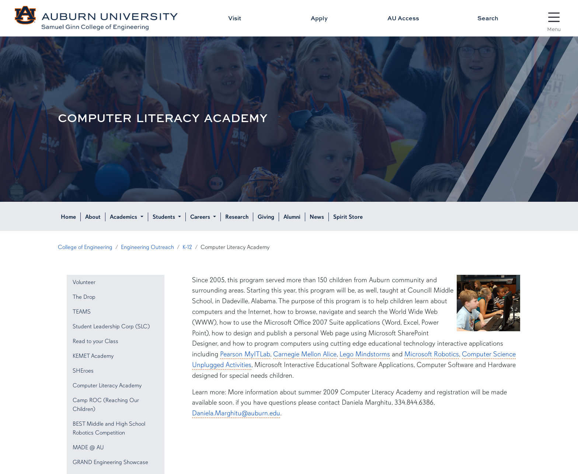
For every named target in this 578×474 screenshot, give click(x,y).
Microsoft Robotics (431, 354)
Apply (319, 18)
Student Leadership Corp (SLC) (111, 326)
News (317, 217)
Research (236, 217)
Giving (266, 217)
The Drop (84, 297)
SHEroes (83, 370)
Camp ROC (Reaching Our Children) (106, 405)
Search (487, 18)
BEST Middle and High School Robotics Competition (109, 428)
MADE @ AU (88, 447)
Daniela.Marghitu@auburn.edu (236, 413)
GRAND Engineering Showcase (110, 462)
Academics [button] (124, 217)
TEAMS (82, 311)
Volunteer (84, 282)
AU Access (403, 18)
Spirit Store (348, 217)
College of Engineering (85, 247)
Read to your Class (95, 341)
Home (68, 217)
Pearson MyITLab (245, 354)
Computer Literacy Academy (107, 385)
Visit (234, 18)
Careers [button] (201, 217)
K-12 (187, 247)
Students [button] (165, 217)
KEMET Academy (93, 356)
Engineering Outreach (147, 247)
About (93, 217)
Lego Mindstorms (365, 354)
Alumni (291, 217)
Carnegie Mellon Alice (305, 354)
